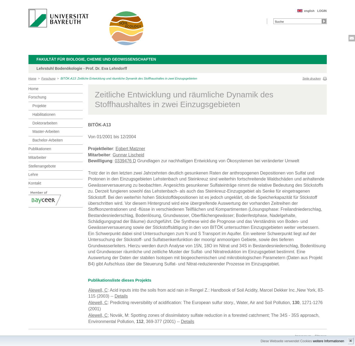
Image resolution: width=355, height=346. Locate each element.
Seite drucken (311, 78)
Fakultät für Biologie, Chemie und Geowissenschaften (96, 59)
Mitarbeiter (37, 157)
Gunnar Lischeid (128, 155)
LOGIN (322, 10)
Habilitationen (44, 114)
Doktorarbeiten (45, 123)
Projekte (39, 106)
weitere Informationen (328, 341)
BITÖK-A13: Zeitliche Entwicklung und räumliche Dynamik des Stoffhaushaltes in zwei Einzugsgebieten (128, 78)
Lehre (33, 174)
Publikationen (39, 149)
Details (121, 296)
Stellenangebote (42, 166)
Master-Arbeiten (46, 131)
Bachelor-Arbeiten (48, 140)
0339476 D (125, 161)
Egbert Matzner (130, 148)
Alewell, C (98, 290)
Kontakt (34, 183)
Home (32, 78)
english (309, 10)
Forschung (48, 78)
